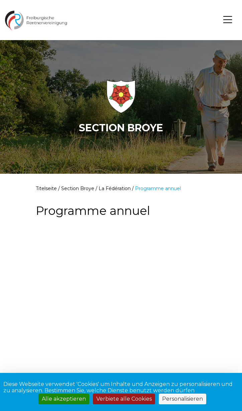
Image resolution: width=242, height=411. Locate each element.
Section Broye (77, 188)
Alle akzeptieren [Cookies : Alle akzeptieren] (64, 399)
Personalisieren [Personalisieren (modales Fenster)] (182, 399)
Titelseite (46, 188)
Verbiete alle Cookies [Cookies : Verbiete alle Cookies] (124, 399)
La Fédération (115, 188)
